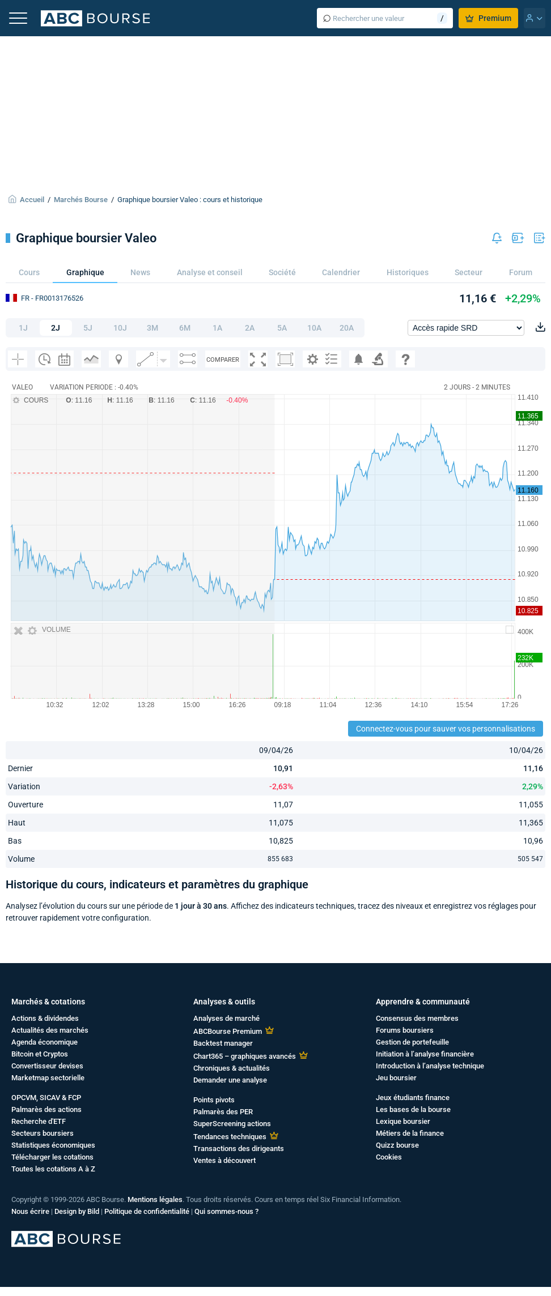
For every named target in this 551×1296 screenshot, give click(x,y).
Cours (29, 272)
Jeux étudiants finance (413, 1097)
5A (282, 327)
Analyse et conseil (210, 272)
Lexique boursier (403, 1121)
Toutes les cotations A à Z (53, 1169)
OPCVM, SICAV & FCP (46, 1097)
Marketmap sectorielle (47, 1077)
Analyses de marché (226, 1018)
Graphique (85, 272)
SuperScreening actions (232, 1123)
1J (23, 327)
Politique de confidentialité (146, 1211)
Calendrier (341, 272)
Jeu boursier (396, 1077)
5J (87, 327)
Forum (520, 272)
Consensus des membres (417, 1018)
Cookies (389, 1157)
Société (282, 272)
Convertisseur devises (47, 1066)
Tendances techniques (229, 1136)
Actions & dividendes (45, 1018)
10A (314, 327)
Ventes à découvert (224, 1160)
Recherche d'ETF (38, 1121)
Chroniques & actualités (231, 1068)
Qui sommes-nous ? (226, 1211)
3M (152, 327)
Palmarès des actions (46, 1109)
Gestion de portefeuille (412, 1042)
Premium (488, 18)
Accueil (32, 199)
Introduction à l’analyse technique (430, 1066)
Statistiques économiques (53, 1145)
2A (250, 327)
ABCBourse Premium (227, 1031)
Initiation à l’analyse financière (425, 1054)
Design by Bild (76, 1211)
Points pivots (214, 1100)
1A (217, 327)
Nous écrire (30, 1211)
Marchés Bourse (81, 199)
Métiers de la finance (410, 1133)
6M (184, 327)
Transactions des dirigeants (238, 1148)
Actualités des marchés (49, 1030)
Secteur (468, 272)
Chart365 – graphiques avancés (244, 1056)
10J (120, 327)
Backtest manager (223, 1043)
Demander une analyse (230, 1080)
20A (347, 327)
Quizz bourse (397, 1145)
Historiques (408, 272)
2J (55, 327)
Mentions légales (155, 1199)
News (140, 272)
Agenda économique (44, 1042)
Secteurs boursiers (42, 1133)
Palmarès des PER (223, 1111)
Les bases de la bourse (413, 1109)
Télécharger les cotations (52, 1157)
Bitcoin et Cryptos (39, 1054)
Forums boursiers (405, 1030)
